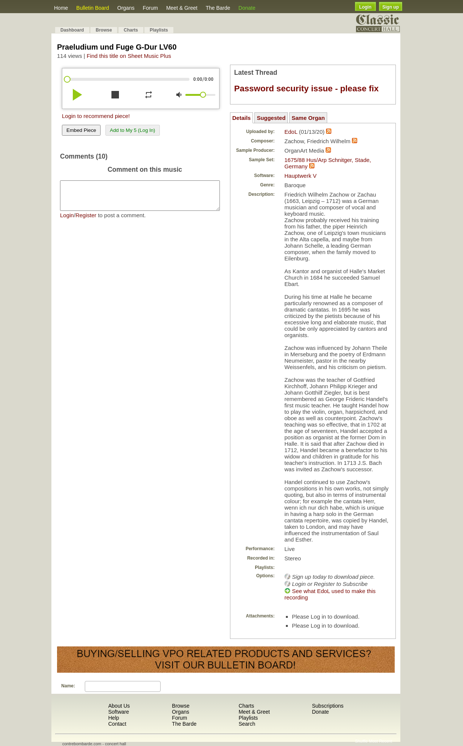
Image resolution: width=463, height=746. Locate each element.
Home (61, 8)
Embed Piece (81, 130)
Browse (104, 30)
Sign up (390, 7)
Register (85, 221)
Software (118, 712)
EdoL (290, 132)
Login (365, 7)
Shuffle (361, 741)
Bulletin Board (92, 8)
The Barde (218, 8)
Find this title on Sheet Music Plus (129, 56)
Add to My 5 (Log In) (132, 130)
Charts (131, 30)
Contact (117, 724)
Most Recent (380, 741)
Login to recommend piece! (96, 116)
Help (113, 718)
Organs (126, 8)
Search (247, 724)
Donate (247, 8)
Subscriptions (327, 706)
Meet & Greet (181, 8)
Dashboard (72, 30)
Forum (150, 8)
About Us (119, 706)
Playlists (159, 30)
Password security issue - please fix (306, 88)
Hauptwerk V (300, 176)
